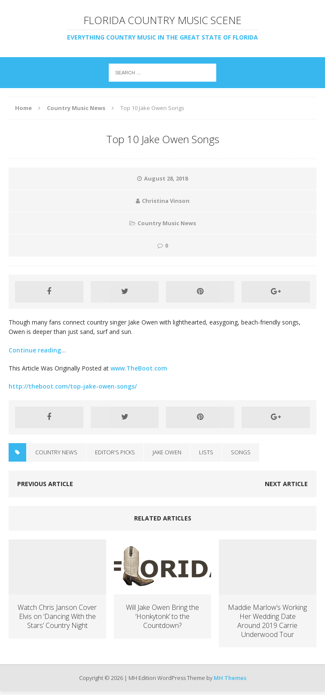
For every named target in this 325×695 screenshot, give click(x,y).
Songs (241, 452)
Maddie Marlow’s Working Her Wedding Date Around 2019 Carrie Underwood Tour (267, 621)
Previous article (45, 484)
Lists (206, 452)
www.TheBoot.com (138, 368)
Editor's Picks (115, 452)
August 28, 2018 (166, 178)
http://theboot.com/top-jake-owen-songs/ (73, 386)
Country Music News (167, 223)
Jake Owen (167, 452)
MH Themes (230, 678)
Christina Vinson (166, 201)
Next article (286, 484)
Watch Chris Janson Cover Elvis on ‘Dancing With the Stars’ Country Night (57, 616)
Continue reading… (37, 350)
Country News (56, 452)
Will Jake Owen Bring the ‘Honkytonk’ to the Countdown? (162, 616)
